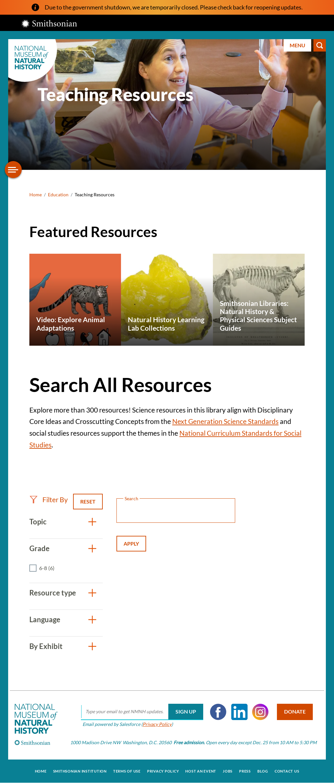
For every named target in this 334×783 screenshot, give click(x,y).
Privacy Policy (157, 724)
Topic (38, 521)
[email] (142, 712)
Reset (88, 501)
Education (58, 194)
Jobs (228, 771)
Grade (39, 548)
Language (44, 619)
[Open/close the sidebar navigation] (13, 169)
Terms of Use (127, 771)
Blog (262, 771)
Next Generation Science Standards (225, 421)
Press (245, 771)
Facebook (218, 712)
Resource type (52, 592)
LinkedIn (239, 712)
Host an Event (200, 771)
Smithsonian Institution (80, 771)
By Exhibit (46, 646)
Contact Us (287, 771)
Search (319, 45)
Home (35, 194)
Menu (297, 45)
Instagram (260, 712)
